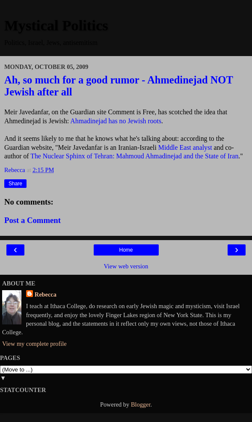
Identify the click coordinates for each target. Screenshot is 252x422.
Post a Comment (32, 220)
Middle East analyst (185, 147)
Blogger (141, 404)
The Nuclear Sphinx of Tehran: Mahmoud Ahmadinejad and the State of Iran (134, 156)
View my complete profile (34, 343)
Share (15, 184)
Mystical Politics (56, 25)
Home (126, 250)
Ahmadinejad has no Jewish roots (115, 121)
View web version (126, 266)
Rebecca (45, 294)
